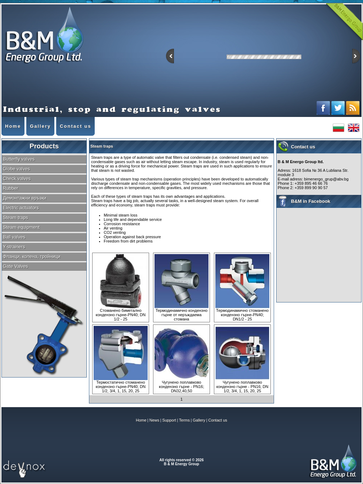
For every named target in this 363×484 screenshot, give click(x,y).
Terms (184, 420)
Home (141, 420)
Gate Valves (15, 266)
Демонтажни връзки (24, 198)
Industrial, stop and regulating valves (44, 35)
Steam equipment (21, 227)
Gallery (199, 420)
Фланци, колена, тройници (31, 256)
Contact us (217, 420)
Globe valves (16, 168)
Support (169, 420)
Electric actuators (21, 207)
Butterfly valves (19, 159)
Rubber (10, 188)
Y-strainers (14, 246)
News (154, 420)
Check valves (17, 178)
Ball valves (14, 237)
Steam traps (15, 217)
